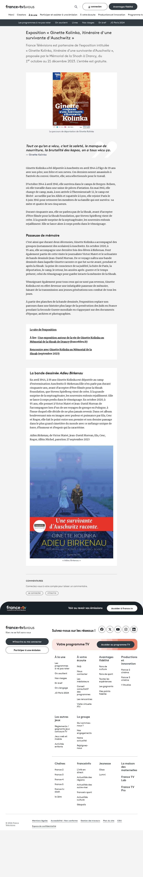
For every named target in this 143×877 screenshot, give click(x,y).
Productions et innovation (111, 15)
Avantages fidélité (123, 6)
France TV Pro (127, 788)
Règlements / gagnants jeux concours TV (62, 729)
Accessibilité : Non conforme (64, 820)
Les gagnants (106, 686)
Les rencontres (84, 699)
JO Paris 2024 (117, 23)
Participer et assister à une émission (58, 15)
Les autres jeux (61, 718)
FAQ (79, 667)
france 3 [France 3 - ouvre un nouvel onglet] (59, 775)
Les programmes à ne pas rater (34, 23)
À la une (33, 14)
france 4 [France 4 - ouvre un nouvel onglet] (59, 780)
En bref (102, 23)
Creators (21, 15)
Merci (11, 15)
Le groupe (83, 716)
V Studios (126, 685)
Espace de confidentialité (44, 826)
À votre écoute (87, 15)
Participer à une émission (27, 649)
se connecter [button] (34, 593)
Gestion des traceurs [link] (90, 820)
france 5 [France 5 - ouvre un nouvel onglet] (59, 784)
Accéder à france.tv (122, 608)
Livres (75, 23)
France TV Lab (127, 778)
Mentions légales (40, 820)
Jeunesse (105, 763)
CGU (119, 820)
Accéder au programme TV (115, 644)
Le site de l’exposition (43, 329)
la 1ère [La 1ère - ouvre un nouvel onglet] (58, 797)
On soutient (61, 23)
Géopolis (81, 805)
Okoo (102, 770)
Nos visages (88, 23)
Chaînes (60, 763)
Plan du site (108, 820)
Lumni (102, 775)
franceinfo (84, 763)
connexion (95, 6)
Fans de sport (106, 674)
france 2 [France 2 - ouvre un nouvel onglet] (59, 770)
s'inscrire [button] (52, 593)
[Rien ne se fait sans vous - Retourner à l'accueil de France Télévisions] (27, 630)
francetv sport (84, 792)
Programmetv (135, 15)
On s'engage (61, 688)
